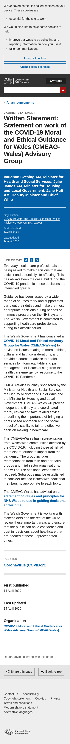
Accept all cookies (35, 58)
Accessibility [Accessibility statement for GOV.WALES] (31, 694)
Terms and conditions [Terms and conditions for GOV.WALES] (18, 703)
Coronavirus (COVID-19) (25, 565)
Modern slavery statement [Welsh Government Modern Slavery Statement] (21, 707)
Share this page (21, 671)
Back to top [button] (53, 671)
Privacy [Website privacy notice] (55, 698)
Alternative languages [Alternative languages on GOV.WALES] (18, 712)
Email (37, 260)
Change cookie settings (35, 66)
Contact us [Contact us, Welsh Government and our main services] (11, 694)
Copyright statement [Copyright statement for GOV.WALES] (17, 698)
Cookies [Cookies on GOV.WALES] (40, 698)
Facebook (31, 260)
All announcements (20, 102)
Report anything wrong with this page (28, 656)
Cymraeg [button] (56, 80)
